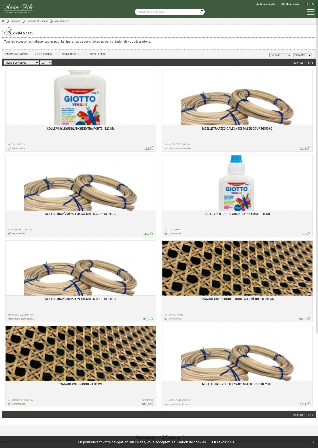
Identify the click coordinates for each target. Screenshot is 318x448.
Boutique (15, 21)
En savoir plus (223, 442)
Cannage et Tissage (37, 21)
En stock (46, 53)
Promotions (97, 53)
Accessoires (61, 21)
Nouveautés (70, 53)
